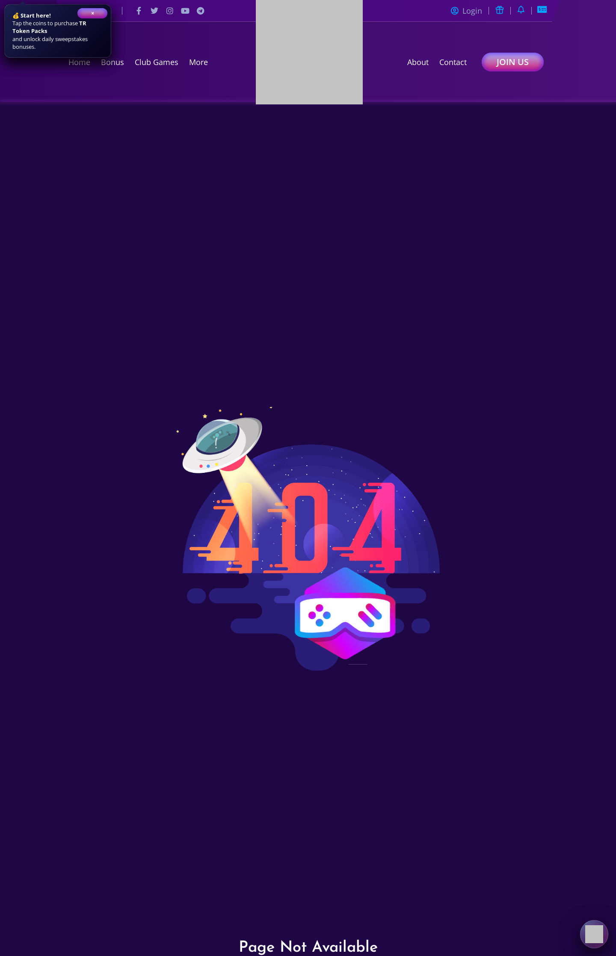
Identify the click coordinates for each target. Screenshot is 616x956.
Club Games (156, 62)
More (198, 62)
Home (79, 62)
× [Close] (92, 13)
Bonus (112, 62)
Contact (453, 62)
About (418, 62)
